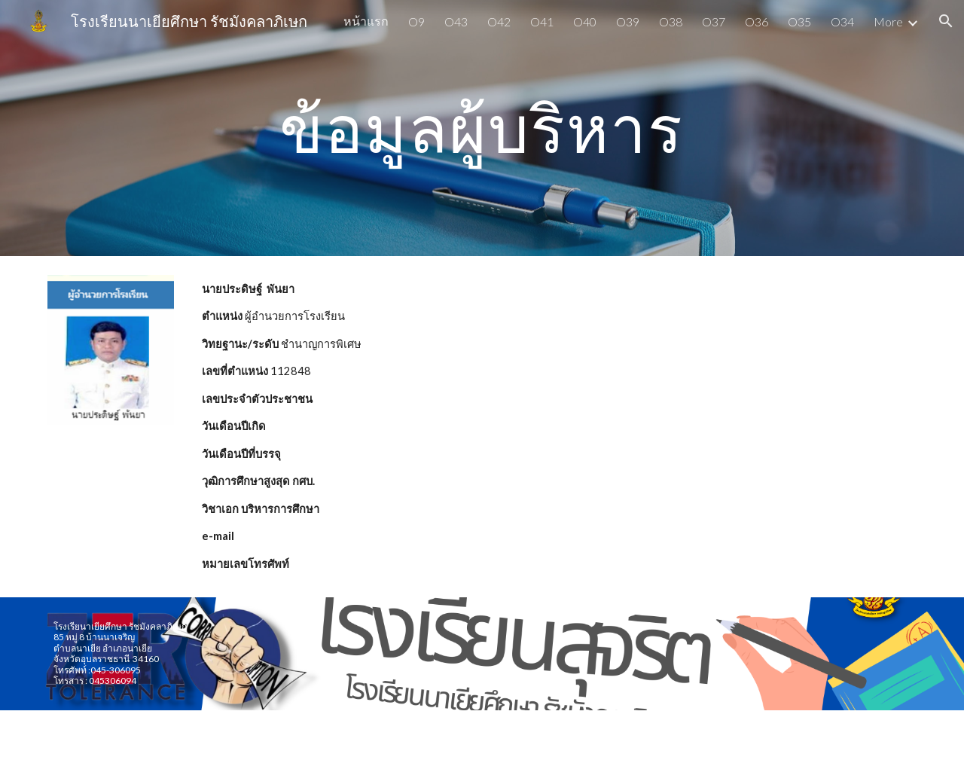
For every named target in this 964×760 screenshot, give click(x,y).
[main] (482, 128)
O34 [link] (842, 21)
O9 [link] (416, 21)
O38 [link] (670, 21)
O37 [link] (713, 21)
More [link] (888, 21)
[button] (946, 21)
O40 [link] (584, 21)
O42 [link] (499, 21)
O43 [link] (456, 21)
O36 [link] (756, 21)
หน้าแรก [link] (366, 21)
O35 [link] (799, 21)
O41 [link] (542, 21)
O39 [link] (627, 21)
